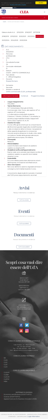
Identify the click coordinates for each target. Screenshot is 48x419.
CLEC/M (6, 377)
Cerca (14, 7)
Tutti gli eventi (24, 223)
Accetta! (41, 3)
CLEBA (6, 375)
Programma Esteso (38, 96)
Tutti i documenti (24, 247)
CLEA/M (6, 372)
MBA (5, 381)
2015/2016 (20, 32)
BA (5, 358)
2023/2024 (5, 40)
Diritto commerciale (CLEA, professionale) (21, 91)
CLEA (4, 21)
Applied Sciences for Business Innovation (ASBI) (20, 399)
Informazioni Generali (10, 96)
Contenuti (24, 96)
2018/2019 (5, 36)
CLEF (5, 364)
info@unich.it (26, 305)
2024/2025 (14, 40)
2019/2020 (14, 36)
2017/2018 (36, 32)
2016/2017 (28, 32)
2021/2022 (31, 36)
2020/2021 (22, 36)
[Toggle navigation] (45, 7)
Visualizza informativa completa (18, 5)
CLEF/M (6, 379)
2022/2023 (39, 36)
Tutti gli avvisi (24, 200)
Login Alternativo (34, 416)
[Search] (7, 7)
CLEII (5, 367)
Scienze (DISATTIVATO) (12, 397)
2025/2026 (23, 40)
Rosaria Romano (12, 81)
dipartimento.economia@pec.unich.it (26, 350)
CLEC (6, 362)
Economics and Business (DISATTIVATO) (18, 394)
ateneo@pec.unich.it (25, 307)
